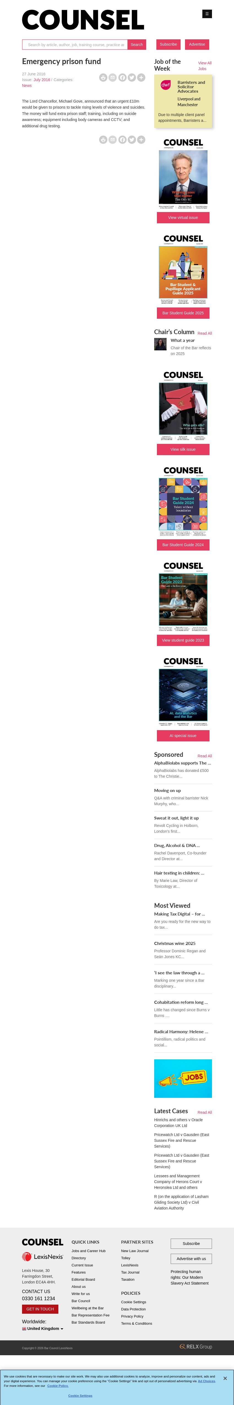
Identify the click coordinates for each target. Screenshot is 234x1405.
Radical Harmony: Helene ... (181, 1031)
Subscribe (168, 44)
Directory (79, 1258)
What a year (183, 340)
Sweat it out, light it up (176, 817)
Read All (205, 333)
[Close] (225, 1380)
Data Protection (133, 1309)
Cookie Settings (133, 1302)
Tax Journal (130, 1272)
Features (79, 1272)
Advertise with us (191, 1258)
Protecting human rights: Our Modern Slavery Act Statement (190, 1277)
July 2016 (42, 80)
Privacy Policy (132, 1316)
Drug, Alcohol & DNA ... (177, 845)
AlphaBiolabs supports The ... (182, 762)
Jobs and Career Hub (89, 1251)
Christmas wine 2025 (174, 943)
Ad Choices (206, 1383)
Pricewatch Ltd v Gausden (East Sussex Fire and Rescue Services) (181, 1140)
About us (79, 1287)
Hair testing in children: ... (179, 872)
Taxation (127, 1279)
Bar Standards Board (88, 1322)
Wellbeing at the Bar (88, 1308)
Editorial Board (83, 1279)
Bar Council (81, 1301)
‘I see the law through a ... (179, 972)
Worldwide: (42, 1325)
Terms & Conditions (136, 1323)
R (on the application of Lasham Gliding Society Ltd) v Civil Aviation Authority (181, 1202)
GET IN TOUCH (40, 1309)
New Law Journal (135, 1251)
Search (137, 44)
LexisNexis (129, 1265)
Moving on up (167, 790)
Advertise (197, 44)
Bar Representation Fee (91, 1315)
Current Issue (82, 1265)
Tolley (125, 1258)
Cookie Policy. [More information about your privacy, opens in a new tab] (58, 1388)
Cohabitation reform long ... (181, 1002)
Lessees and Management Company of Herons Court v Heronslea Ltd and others (178, 1182)
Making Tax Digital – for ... (179, 913)
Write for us (81, 1294)
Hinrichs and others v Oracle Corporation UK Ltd (178, 1123)
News (27, 85)
